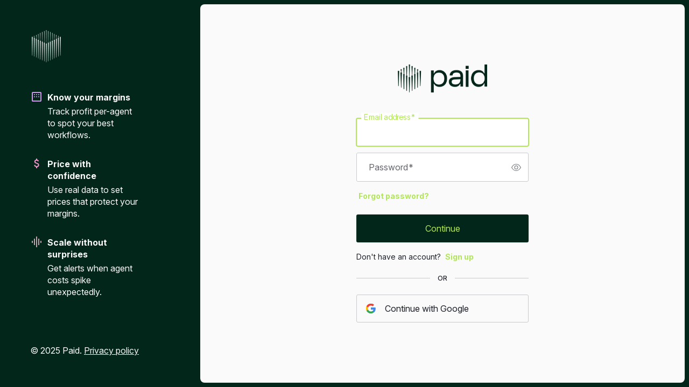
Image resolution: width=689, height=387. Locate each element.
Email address (390, 117)
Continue (442, 228)
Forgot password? (393, 195)
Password (391, 167)
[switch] (516, 167)
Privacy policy (111, 350)
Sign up (459, 256)
